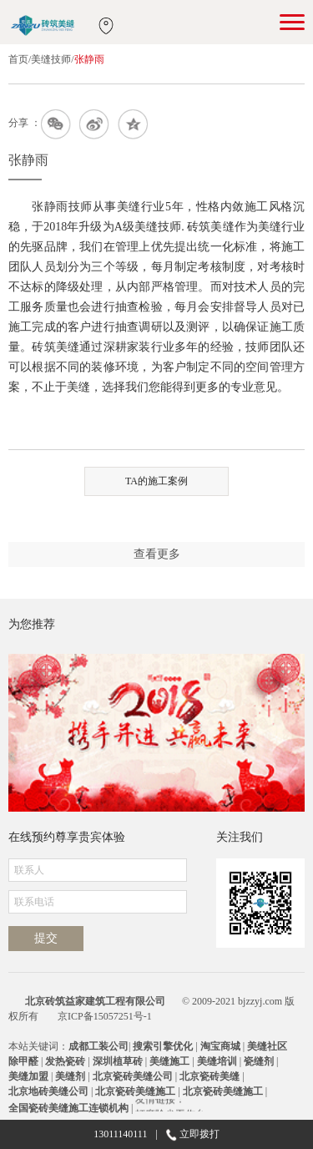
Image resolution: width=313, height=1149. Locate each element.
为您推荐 (31, 624)
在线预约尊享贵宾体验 (66, 837)
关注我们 (239, 837)
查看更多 (157, 554)
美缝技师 (51, 59)
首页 (18, 59)
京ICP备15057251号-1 (105, 1016)
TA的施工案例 (156, 481)
